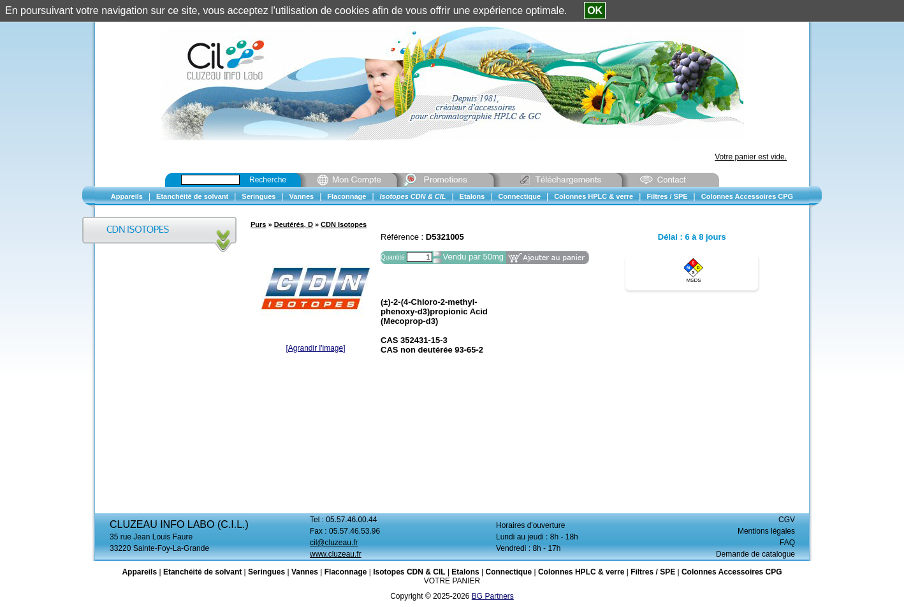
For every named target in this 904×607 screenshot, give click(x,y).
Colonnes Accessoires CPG (732, 571)
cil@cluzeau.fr (334, 542)
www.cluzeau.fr (335, 554)
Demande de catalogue (755, 554)
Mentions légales (766, 531)
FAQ (787, 542)
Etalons (465, 571)
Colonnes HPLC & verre (581, 571)
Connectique (508, 571)
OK (594, 10)
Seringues (266, 571)
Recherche (267, 179)
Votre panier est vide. (751, 156)
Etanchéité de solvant (202, 571)
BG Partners (493, 596)
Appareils (139, 571)
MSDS (693, 280)
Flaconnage (345, 571)
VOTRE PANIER (452, 580)
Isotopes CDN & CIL (409, 571)
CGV (786, 519)
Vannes (304, 571)
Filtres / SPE (653, 571)
